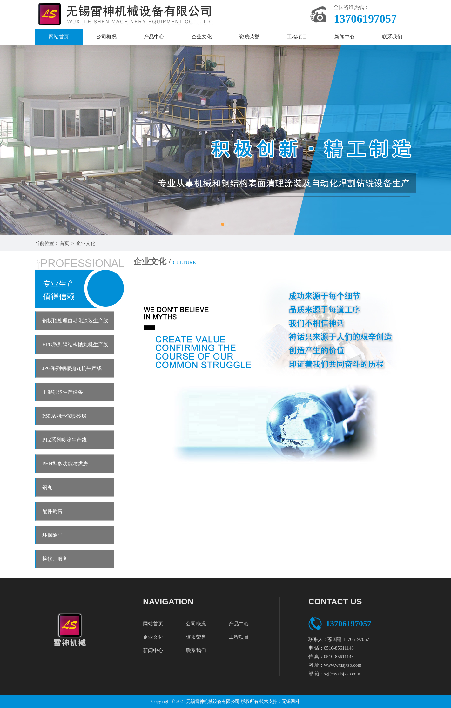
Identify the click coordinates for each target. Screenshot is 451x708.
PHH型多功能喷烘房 (65, 463)
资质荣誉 (249, 36)
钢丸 (47, 487)
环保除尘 (52, 535)
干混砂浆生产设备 (62, 392)
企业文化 (202, 36)
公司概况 (106, 36)
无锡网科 (291, 701)
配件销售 (52, 511)
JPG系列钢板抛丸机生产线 (72, 368)
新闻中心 (344, 36)
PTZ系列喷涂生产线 (64, 439)
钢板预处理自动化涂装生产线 (75, 320)
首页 (64, 243)
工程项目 (297, 36)
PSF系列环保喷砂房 (64, 416)
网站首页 (59, 36)
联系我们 (392, 36)
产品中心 (154, 36)
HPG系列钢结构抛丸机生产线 (75, 344)
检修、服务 (55, 559)
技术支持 (268, 701)
